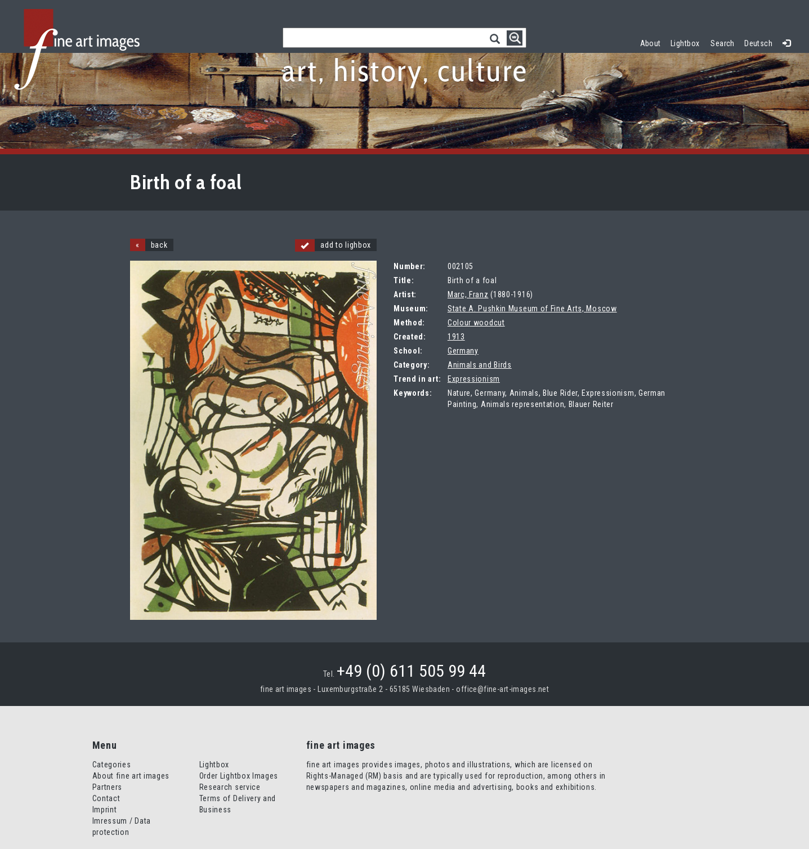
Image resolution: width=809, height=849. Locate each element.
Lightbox (688, 42)
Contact (106, 798)
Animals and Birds (480, 364)
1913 (456, 336)
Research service (230, 787)
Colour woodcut (476, 322)
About (650, 43)
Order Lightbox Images (239, 775)
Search (722, 43)
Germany (463, 350)
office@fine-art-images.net (502, 689)
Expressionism (474, 378)
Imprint (104, 809)
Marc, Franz (468, 294)
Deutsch (758, 43)
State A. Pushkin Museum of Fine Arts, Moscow (532, 308)
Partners (107, 787)
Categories (111, 764)
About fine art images (131, 775)
